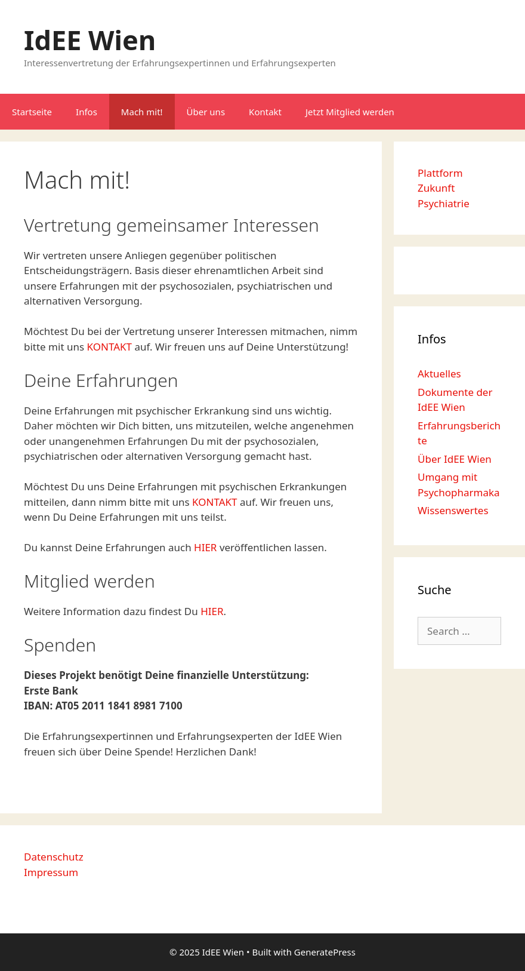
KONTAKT (109, 347)
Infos (86, 112)
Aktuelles (439, 373)
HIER (207, 547)
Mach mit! (142, 112)
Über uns (206, 112)
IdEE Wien (90, 39)
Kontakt (265, 112)
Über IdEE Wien (455, 459)
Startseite (32, 112)
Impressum (51, 872)
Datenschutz (54, 857)
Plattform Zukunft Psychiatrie (444, 188)
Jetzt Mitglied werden (349, 112)
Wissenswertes (453, 510)
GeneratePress (325, 952)
